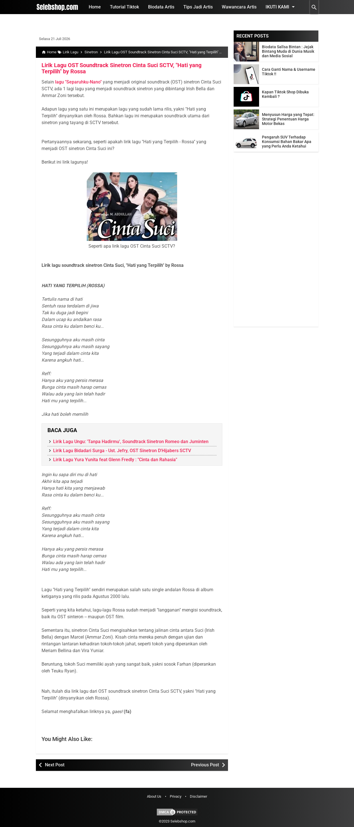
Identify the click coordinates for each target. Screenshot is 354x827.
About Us (154, 796)
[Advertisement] (276, 242)
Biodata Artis (161, 7)
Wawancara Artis (239, 7)
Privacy (175, 796)
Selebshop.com (182, 821)
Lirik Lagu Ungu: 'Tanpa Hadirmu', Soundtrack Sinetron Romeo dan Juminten (131, 441)
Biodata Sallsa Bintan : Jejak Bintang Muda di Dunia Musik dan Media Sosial (288, 51)
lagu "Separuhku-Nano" (78, 82)
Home (95, 7)
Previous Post (205, 764)
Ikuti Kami (281, 6)
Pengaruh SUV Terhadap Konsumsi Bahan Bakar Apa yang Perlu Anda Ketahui (286, 141)
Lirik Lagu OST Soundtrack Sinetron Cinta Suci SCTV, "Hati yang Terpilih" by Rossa (121, 68)
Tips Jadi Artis (198, 7)
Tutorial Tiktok (124, 7)
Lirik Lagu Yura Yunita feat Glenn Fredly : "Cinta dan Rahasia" (115, 459)
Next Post (54, 764)
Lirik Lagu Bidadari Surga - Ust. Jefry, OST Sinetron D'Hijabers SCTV (122, 450)
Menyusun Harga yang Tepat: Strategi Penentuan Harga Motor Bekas (288, 119)
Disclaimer (198, 796)
